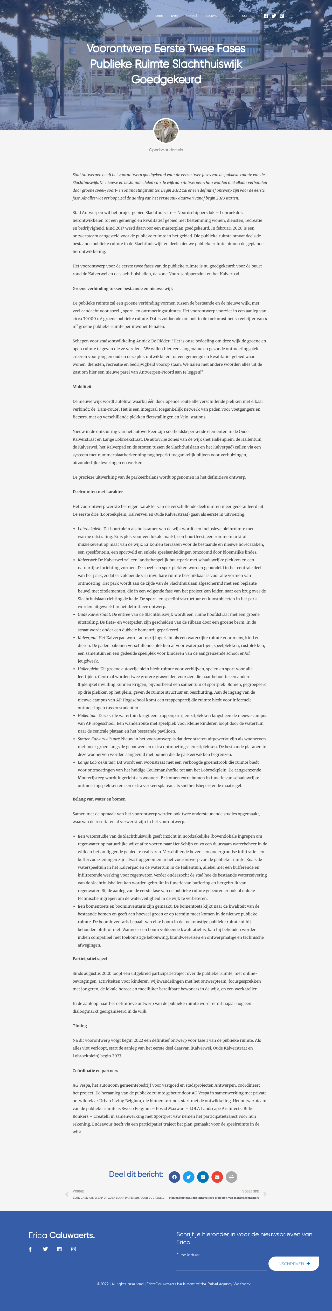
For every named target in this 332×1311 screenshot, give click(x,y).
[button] (174, 1177)
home (158, 15)
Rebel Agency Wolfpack (229, 1284)
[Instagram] (281, 15)
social (229, 15)
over (174, 15)
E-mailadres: (187, 1255)
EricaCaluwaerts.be (164, 1284)
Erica (62, 1236)
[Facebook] (266, 15)
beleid (191, 15)
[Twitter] (274, 15)
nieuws (211, 15)
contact (248, 15)
